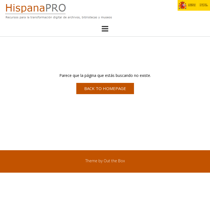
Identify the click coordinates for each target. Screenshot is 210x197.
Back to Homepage (105, 88)
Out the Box (114, 160)
